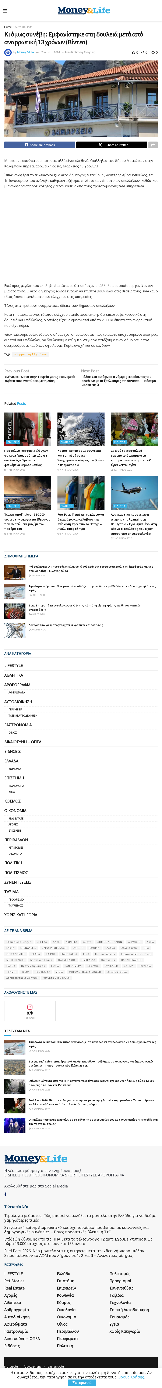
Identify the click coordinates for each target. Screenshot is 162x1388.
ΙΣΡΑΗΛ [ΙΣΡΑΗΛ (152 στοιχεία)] (35, 962)
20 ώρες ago (37, 638)
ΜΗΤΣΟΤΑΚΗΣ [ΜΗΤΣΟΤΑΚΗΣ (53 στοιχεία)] (15, 968)
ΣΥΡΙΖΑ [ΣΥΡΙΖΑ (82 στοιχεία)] (129, 974)
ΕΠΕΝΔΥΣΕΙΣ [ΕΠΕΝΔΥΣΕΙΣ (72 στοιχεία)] (28, 957)
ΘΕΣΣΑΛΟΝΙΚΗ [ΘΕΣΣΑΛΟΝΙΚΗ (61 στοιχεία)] (15, 962)
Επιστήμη (14, 787)
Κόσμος (12, 810)
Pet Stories (15, 856)
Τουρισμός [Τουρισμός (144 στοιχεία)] (42, 980)
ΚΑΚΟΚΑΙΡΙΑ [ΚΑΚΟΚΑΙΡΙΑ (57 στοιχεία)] (69, 962)
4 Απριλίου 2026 (14, 478)
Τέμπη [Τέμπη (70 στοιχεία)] (25, 980)
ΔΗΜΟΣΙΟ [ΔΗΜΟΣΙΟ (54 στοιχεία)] (134, 951)
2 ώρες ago (37, 603)
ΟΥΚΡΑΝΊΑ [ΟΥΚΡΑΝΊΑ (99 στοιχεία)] (88, 968)
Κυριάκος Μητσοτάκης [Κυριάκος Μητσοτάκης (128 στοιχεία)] (136, 962)
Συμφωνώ (82, 1382)
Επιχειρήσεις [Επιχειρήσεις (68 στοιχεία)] (129, 957)
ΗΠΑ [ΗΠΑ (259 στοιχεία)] (146, 957)
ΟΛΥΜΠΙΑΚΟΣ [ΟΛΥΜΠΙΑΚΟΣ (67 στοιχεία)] (67, 968)
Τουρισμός (15, 914)
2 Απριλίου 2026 (121, 547)
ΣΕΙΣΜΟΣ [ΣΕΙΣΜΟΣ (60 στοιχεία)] (93, 974)
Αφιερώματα (16, 701)
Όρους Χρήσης (130, 1377)
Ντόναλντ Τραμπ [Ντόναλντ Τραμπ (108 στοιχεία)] (41, 968)
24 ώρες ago (37, 584)
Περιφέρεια (15, 718)
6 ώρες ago (37, 623)
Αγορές (13, 833)
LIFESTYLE (13, 674)
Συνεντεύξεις (17, 891)
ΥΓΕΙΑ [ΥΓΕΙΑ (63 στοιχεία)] (59, 980)
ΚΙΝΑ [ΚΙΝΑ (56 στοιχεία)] (86, 962)
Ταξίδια (11, 900)
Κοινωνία (14, 778)
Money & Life (25, 52)
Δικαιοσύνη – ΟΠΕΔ (22, 750)
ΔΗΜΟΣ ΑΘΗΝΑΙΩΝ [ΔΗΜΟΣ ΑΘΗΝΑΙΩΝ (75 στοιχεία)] (109, 951)
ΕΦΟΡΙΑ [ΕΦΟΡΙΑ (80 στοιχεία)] (94, 957)
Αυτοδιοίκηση (23, 27)
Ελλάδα (11, 770)
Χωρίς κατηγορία (20, 923)
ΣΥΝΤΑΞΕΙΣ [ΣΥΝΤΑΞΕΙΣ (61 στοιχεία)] (112, 974)
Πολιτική (13, 871)
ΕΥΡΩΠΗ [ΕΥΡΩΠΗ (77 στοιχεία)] (78, 957)
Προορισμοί (16, 908)
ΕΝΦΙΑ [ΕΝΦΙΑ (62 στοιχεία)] (10, 957)
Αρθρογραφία (17, 693)
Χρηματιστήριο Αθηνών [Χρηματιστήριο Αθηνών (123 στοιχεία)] (22, 986)
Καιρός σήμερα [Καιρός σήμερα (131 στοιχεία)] (105, 962)
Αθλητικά (13, 684)
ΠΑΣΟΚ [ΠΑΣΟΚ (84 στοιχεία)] (10, 974)
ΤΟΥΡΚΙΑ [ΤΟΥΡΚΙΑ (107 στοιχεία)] (145, 974)
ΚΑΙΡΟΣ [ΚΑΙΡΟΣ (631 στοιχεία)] (51, 962)
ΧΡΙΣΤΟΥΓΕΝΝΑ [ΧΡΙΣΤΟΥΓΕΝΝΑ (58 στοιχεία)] (117, 980)
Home (8, 27)
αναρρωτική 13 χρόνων (30, 355)
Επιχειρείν (14, 839)
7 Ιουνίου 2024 (50, 52)
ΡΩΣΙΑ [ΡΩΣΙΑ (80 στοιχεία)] (55, 974)
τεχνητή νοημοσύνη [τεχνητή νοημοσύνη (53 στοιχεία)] (56, 986)
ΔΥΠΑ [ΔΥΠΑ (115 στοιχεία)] (150, 951)
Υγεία (11, 801)
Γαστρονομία (18, 733)
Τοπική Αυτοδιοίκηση (22, 724)
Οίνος (12, 741)
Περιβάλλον (16, 848)
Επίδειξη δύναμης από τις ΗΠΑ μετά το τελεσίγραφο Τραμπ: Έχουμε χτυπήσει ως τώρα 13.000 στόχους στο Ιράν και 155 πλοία (78, 1250)
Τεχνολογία (16, 795)
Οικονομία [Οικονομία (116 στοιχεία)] (108, 968)
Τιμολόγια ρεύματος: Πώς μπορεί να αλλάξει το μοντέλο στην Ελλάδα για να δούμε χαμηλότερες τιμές (80, 1227)
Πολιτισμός (16, 881)
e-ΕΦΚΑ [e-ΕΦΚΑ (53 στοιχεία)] (42, 951)
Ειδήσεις (89, 52)
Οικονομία (15, 819)
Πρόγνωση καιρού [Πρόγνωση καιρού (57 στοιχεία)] (33, 974)
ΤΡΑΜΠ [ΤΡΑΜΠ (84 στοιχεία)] (11, 980)
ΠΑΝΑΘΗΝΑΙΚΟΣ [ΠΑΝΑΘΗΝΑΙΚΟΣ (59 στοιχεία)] (131, 968)
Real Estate (15, 827)
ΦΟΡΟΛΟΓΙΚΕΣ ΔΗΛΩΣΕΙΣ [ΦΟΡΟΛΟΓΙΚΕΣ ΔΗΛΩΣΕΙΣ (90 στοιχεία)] (85, 980)
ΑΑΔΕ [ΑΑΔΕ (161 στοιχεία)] (56, 951)
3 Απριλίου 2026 (14, 542)
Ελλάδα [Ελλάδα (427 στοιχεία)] (110, 957)
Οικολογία (15, 863)
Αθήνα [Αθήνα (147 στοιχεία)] (87, 951)
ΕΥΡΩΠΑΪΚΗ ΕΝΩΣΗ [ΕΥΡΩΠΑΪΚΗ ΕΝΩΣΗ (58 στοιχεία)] (54, 957)
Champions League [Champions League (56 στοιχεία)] (18, 951)
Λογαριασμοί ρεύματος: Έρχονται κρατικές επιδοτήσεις (66, 634)
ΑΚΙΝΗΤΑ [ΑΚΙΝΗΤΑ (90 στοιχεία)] (71, 951)
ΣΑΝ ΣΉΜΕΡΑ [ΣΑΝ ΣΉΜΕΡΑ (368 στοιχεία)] (73, 974)
